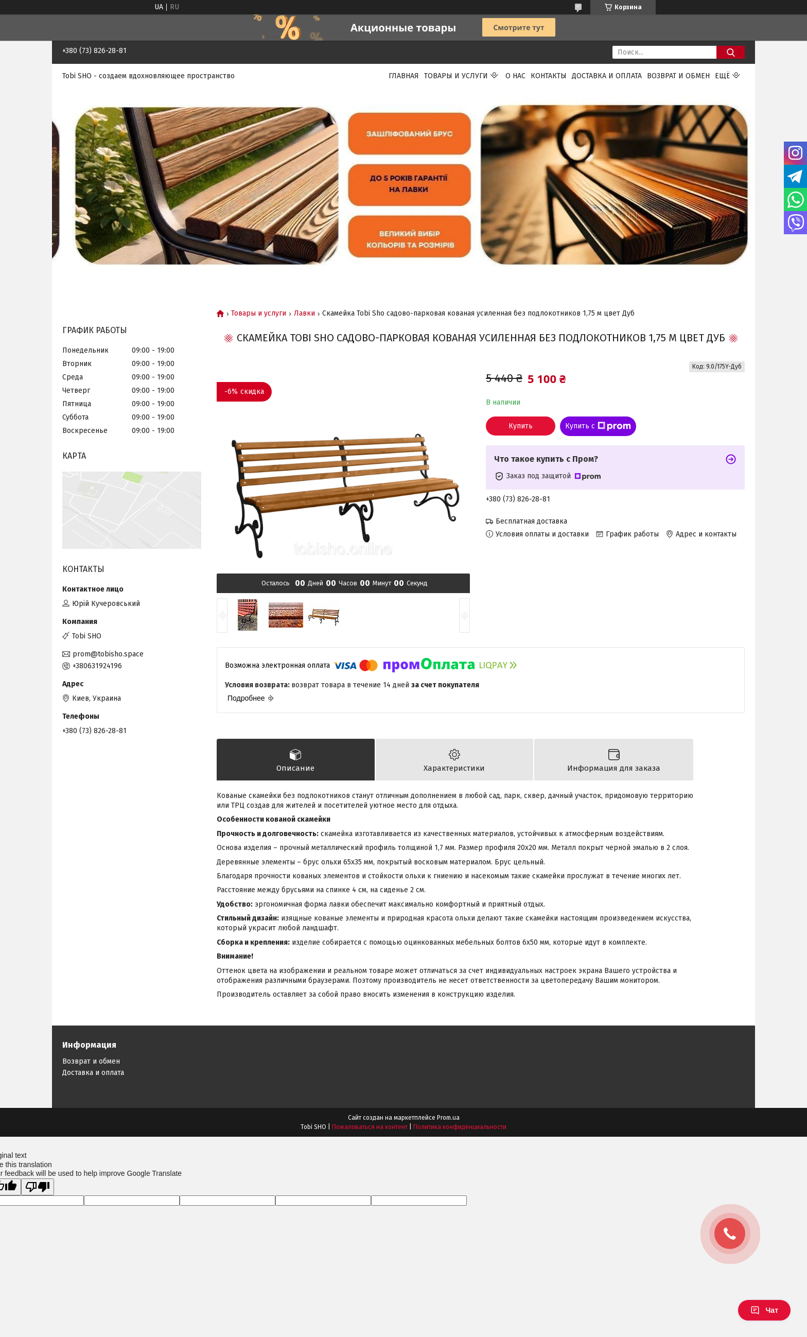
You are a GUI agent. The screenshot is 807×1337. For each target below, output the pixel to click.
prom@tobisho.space (108, 654)
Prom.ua (448, 1117)
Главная (404, 76)
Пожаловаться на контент (370, 1127)
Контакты (549, 76)
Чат (764, 1310)
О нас (515, 76)
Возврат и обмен (678, 76)
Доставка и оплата (607, 76)
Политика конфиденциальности (459, 1127)
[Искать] (730, 52)
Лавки (304, 313)
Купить (520, 426)
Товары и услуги (456, 76)
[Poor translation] (37, 1186)
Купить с (598, 426)
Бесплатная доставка (531, 521)
